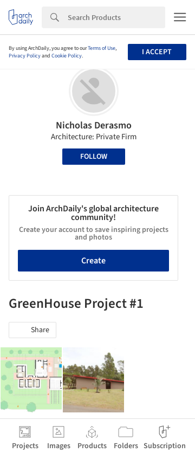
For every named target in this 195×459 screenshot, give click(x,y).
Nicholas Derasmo (94, 125)
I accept (157, 52)
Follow (93, 156)
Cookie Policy (66, 56)
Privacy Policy (25, 56)
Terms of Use (101, 48)
